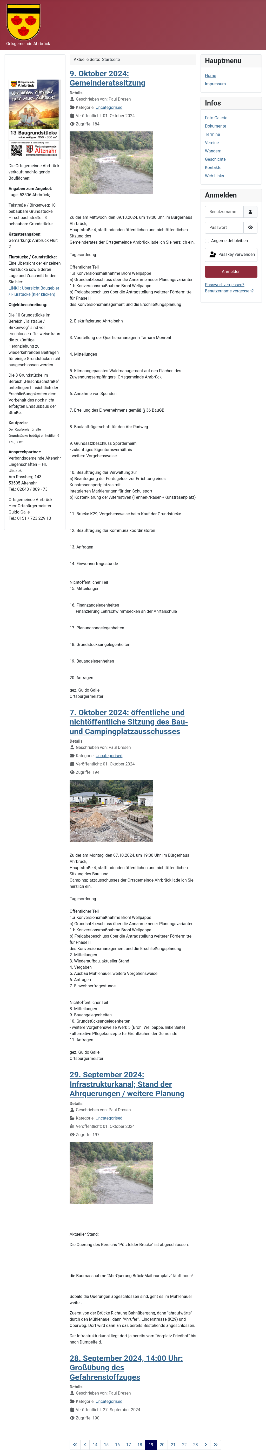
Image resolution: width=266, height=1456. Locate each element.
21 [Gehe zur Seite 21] (173, 1444)
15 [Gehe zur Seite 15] (106, 1444)
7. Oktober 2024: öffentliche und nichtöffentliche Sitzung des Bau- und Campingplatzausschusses (129, 722)
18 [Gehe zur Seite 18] (139, 1444)
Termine (212, 134)
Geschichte (215, 159)
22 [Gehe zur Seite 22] (184, 1444)
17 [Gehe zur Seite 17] (128, 1444)
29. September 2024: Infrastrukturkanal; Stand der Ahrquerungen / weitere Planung (127, 1084)
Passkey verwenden (232, 255)
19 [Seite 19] (151, 1444)
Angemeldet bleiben (229, 240)
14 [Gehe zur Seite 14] (95, 1444)
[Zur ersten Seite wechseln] (75, 1445)
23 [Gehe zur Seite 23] (195, 1444)
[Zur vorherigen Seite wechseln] (85, 1445)
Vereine (212, 142)
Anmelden (231, 271)
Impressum (215, 83)
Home (210, 75)
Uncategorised (109, 107)
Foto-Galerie (216, 117)
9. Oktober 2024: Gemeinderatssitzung (107, 78)
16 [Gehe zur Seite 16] (117, 1444)
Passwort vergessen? (224, 284)
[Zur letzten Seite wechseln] (215, 1445)
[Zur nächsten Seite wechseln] (205, 1445)
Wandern (213, 151)
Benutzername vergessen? (229, 291)
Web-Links (214, 175)
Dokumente (215, 126)
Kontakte (213, 167)
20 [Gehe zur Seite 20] (162, 1444)
